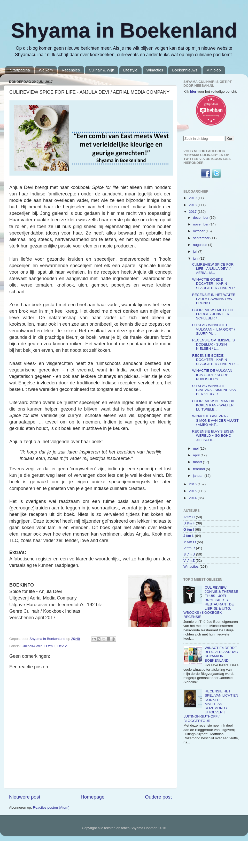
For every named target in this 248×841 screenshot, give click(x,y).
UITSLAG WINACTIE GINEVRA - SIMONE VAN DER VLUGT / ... (214, 390)
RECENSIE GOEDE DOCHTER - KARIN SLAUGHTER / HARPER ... (215, 360)
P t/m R (189, 548)
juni (196, 258)
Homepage (92, 797)
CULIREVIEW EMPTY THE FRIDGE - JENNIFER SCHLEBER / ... (213, 314)
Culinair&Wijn (31, 646)
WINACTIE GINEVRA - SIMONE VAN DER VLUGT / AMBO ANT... (215, 420)
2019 (193, 198)
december (201, 218)
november (201, 224)
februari (199, 469)
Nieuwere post (24, 797)
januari (198, 476)
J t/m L (188, 536)
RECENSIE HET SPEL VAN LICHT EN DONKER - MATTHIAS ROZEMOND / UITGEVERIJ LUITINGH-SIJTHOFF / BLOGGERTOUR (210, 705)
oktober (199, 231)
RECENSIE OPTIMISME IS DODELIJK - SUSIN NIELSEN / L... (213, 344)
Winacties (154, 70)
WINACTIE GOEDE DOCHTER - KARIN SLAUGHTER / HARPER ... (215, 283)
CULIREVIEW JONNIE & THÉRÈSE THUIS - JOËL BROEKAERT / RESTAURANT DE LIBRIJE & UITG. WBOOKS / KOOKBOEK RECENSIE (210, 602)
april (196, 455)
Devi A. (62, 646)
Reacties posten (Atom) (51, 807)
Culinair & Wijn (101, 70)
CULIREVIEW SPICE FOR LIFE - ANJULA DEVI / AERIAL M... (213, 268)
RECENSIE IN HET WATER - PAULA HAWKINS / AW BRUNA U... (215, 299)
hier (193, 91)
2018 (193, 205)
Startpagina (20, 70)
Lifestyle (130, 70)
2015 (193, 491)
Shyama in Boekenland (124, 30)
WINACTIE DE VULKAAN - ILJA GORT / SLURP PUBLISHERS (213, 375)
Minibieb (213, 70)
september (202, 238)
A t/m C (189, 517)
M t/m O (189, 542)
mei (196, 448)
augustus (200, 245)
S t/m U (189, 554)
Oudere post (158, 797)
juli (195, 251)
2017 (193, 212)
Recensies (71, 70)
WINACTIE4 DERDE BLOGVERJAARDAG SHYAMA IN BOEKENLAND (221, 654)
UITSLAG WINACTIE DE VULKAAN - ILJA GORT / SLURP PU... (213, 329)
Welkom (46, 70)
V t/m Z (189, 560)
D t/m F (50, 646)
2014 (193, 498)
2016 (193, 484)
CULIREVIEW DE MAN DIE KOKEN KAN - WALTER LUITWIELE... (213, 405)
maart (198, 462)
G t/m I (188, 529)
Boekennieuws (184, 70)
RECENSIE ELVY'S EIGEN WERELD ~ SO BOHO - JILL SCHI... (213, 435)
